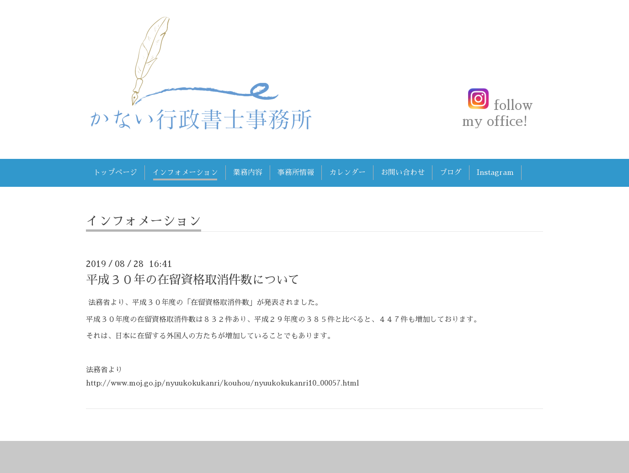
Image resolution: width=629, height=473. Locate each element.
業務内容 (247, 172)
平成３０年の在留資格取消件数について (193, 280)
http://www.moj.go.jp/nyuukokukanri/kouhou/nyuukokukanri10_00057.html (222, 383)
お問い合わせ (403, 172)
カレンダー (347, 172)
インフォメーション (185, 172)
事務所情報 (295, 172)
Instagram (495, 172)
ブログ (451, 172)
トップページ (115, 172)
